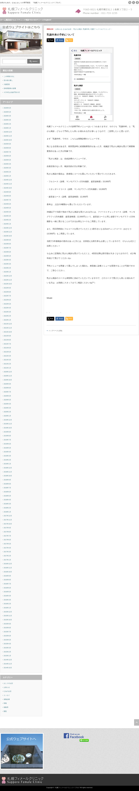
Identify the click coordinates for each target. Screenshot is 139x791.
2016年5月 (7, 592)
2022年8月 (7, 292)
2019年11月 (8, 424)
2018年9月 (7, 480)
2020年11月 (8, 376)
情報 (5, 703)
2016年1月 (7, 608)
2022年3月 (7, 312)
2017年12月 (8, 516)
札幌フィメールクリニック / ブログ (67, 787)
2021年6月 (7, 348)
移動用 (6, 707)
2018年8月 (7, 484)
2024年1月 (7, 224)
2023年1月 (7, 272)
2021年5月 (7, 352)
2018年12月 (8, 468)
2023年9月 (7, 240)
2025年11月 (8, 136)
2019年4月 (7, 452)
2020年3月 (7, 408)
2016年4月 (7, 596)
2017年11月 (8, 520)
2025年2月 (7, 172)
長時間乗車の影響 (10, 88)
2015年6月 (7, 636)
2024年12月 (8, 180)
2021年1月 (7, 368)
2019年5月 (7, 448)
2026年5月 (7, 112)
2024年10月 (8, 188)
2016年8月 (7, 580)
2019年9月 (7, 432)
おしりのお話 (8, 683)
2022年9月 (7, 288)
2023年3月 (7, 264)
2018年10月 (8, 476)
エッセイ (7, 695)
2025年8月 (7, 148)
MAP (49, 20)
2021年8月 (7, 340)
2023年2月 (7, 268)
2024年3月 (7, 216)
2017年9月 (7, 528)
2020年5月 (7, 400)
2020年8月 (7, 388)
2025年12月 (8, 132)
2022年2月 (7, 316)
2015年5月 (7, 640)
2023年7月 (7, 248)
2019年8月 (7, 436)
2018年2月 (7, 508)
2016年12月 (8, 564)
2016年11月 (8, 568)
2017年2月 (7, 556)
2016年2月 (7, 604)
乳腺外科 (86, 29)
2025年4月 (7, 164)
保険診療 (7, 699)
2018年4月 (7, 500)
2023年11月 (8, 232)
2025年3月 (7, 168)
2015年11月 (8, 615)
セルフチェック (19, 20)
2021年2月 (7, 364)
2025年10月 (8, 140)
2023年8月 (7, 244)
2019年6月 (7, 444)
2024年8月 (7, 196)
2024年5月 (7, 208)
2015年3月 (7, 648)
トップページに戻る (55, 330)
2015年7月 (7, 632)
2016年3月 (7, 600)
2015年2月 (7, 652)
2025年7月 (7, 152)
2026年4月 (7, 116)
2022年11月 (8, 280)
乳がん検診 (77, 29)
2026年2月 (7, 124)
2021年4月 (7, 356)
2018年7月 (7, 488)
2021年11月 (8, 328)
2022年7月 (7, 296)
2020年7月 (7, 392)
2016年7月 (7, 584)
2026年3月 (7, 120)
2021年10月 (8, 332)
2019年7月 (7, 440)
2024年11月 (8, 184)
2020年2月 (7, 412)
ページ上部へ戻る (136, 722)
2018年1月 (7, 512)
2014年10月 (8, 667)
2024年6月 (7, 204)
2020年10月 (8, 380)
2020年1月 (7, 416)
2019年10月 (8, 428)
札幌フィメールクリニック (100, 29)
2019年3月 (7, 456)
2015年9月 (7, 624)
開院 (5, 711)
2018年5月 (7, 496)
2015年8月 (7, 627)
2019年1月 (7, 464)
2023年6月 (7, 252)
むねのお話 (67, 29)
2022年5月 (7, 304)
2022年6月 (7, 300)
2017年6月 (7, 540)
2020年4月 (7, 404)
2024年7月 (7, 200)
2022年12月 (8, 276)
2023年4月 (7, 260)
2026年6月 (7, 108)
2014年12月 (8, 660)
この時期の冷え (9, 76)
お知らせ (58, 29)
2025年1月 (7, 176)
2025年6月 (7, 156)
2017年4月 (7, 548)
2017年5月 (7, 544)
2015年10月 (8, 620)
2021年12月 (8, 324)
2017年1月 (7, 560)
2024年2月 (7, 220)
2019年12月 (8, 420)
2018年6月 (7, 492)
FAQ (45, 20)
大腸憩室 (7, 84)
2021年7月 (7, 344)
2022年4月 (7, 308)
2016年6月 (7, 588)
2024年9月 (7, 192)
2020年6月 (7, 396)
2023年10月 (8, 236)
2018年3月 (7, 504)
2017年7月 (7, 536)
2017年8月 (7, 532)
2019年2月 (7, 460)
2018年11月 (8, 472)
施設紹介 (9, 20)
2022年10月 (8, 284)
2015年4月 (7, 644)
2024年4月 (7, 212)
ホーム (3, 20)
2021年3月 (7, 360)
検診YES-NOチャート (34, 20)
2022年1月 (7, 320)
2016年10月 (8, 572)
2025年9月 (7, 144)
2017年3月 (7, 552)
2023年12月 (8, 228)
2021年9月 (7, 336)
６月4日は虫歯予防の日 (12, 92)
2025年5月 (7, 160)
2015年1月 (7, 655)
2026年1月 (7, 128)
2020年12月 (8, 372)
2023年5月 (7, 256)
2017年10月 (8, 524)
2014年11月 (8, 664)
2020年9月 (7, 384)
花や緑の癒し (8, 80)
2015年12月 (8, 612)
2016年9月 (7, 576)
